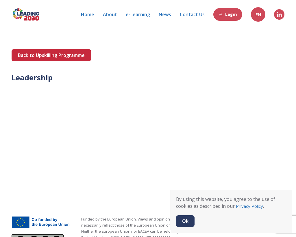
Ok (185, 221)
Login (228, 14)
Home (87, 14)
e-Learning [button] (138, 14)
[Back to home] (26, 14)
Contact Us (192, 14)
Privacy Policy (249, 206)
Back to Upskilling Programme (51, 55)
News (165, 14)
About (110, 14)
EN (258, 14)
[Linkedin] (279, 14)
